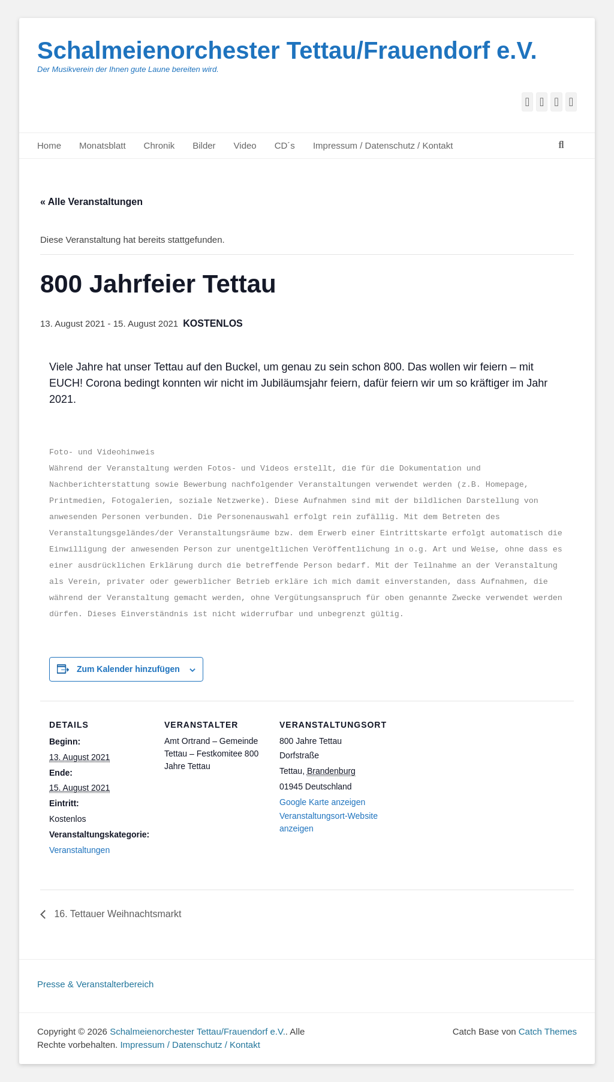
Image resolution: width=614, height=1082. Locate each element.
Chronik (159, 145)
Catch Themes (548, 1031)
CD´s (285, 145)
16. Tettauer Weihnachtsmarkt (116, 914)
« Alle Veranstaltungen (91, 202)
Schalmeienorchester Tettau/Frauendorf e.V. (287, 50)
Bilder (203, 145)
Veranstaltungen (79, 850)
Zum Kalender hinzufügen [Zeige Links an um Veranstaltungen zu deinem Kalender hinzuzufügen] (128, 669)
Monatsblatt (102, 145)
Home (49, 145)
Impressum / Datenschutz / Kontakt (383, 145)
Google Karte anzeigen (322, 802)
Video (245, 145)
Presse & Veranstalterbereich (95, 984)
